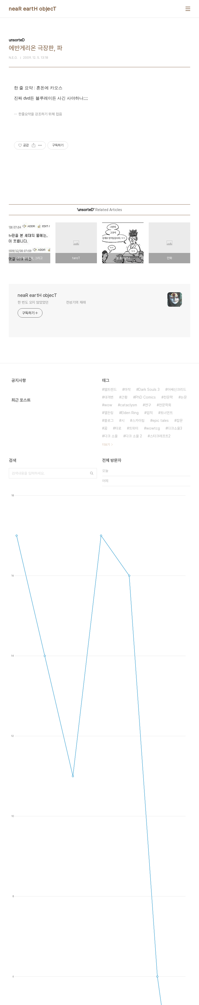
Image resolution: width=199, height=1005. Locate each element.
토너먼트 (166, 413)
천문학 (168, 397)
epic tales (160, 420)
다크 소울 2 (133, 436)
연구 (148, 405)
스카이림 (138, 420)
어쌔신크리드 (176, 389)
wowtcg (153, 428)
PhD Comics (145, 397)
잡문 (179, 420)
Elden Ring (130, 413)
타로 (118, 428)
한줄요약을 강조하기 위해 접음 (40, 114)
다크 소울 (111, 436)
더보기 (106, 444)
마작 (127, 389)
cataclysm (128, 405)
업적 (149, 413)
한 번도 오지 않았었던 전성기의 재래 (52, 302)
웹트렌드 (110, 389)
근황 (124, 397)
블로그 (108, 420)
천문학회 (165, 405)
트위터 (133, 428)
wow (108, 405)
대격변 (108, 397)
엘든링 (108, 413)
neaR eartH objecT (32, 9)
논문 (184, 397)
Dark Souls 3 (149, 389)
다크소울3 (175, 428)
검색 (92, 473)
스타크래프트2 (160, 436)
